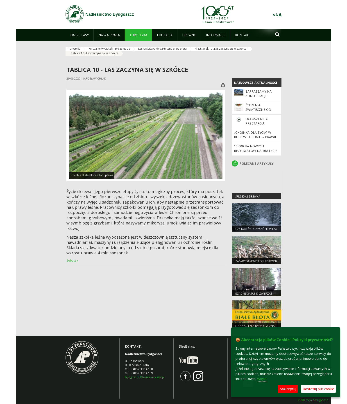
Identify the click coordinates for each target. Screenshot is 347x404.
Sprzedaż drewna (247, 196)
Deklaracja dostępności (313, 400)
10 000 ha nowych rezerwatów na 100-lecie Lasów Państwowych (255, 151)
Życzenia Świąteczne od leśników (258, 109)
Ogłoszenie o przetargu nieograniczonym (261, 123)
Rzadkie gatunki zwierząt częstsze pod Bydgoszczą (254, 295)
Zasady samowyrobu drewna (256, 261)
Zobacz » (72, 260)
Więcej (262, 378)
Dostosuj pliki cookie (318, 388)
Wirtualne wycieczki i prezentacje (109, 49)
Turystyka (74, 49)
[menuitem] (79, 35)
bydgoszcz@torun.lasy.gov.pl (145, 377)
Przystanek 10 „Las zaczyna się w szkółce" (221, 49)
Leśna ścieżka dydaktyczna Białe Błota (162, 49)
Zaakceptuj (287, 388)
